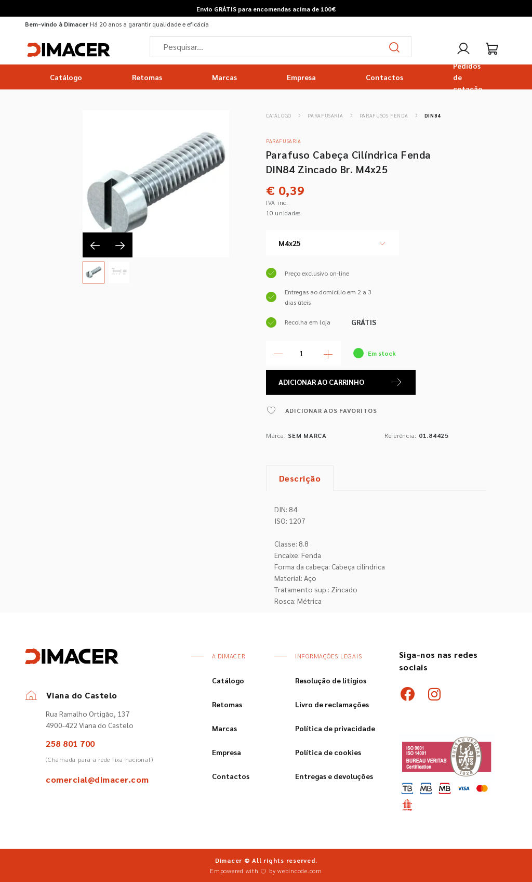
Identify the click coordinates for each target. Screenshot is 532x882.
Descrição (300, 478)
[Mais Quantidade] (328, 353)
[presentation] (95, 244)
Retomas (147, 77)
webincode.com (299, 870)
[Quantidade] (303, 353)
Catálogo (66, 77)
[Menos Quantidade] (278, 353)
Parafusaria (325, 115)
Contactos (384, 77)
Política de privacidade (335, 728)
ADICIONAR (340, 382)
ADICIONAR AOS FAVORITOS (321, 410)
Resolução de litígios (330, 680)
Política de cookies (328, 752)
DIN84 (432, 115)
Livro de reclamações (332, 704)
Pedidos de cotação (468, 77)
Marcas (224, 77)
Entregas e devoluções (334, 776)
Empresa (301, 77)
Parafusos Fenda (384, 115)
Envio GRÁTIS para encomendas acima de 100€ (266, 9)
